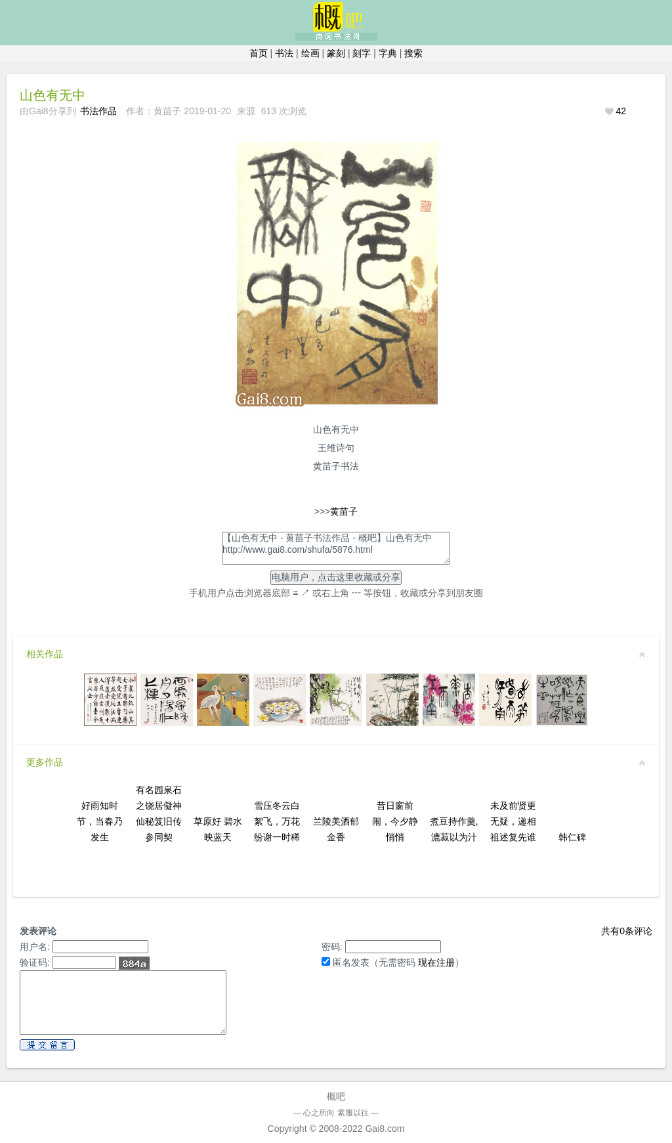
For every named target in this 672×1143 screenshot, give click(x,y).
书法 (284, 53)
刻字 (361, 53)
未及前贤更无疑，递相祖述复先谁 (513, 821)
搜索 (413, 53)
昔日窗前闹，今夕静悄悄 (395, 821)
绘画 (310, 53)
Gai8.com (384, 1128)
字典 (388, 53)
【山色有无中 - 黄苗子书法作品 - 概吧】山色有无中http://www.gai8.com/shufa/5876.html (336, 548)
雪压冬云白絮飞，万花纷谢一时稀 (277, 821)
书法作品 (98, 111)
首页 (258, 53)
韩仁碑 (572, 837)
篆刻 (336, 53)
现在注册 (436, 962)
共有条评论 (626, 931)
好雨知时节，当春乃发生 (100, 821)
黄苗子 (344, 511)
